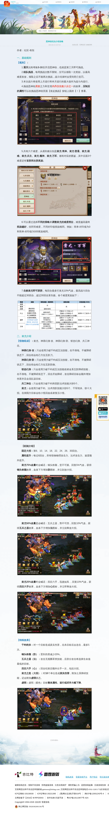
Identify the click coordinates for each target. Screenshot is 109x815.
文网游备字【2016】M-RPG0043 (29, 798)
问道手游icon (7, 4)
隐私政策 (69, 777)
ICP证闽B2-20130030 (24, 794)
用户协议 (93, 777)
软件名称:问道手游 (55, 798)
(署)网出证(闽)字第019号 (70, 794)
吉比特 (38, 802)
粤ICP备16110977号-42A (78, 798)
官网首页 (82, 45)
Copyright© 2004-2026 (24, 802)
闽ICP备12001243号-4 (94, 794)
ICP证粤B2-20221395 (46, 794)
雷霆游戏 (45, 802)
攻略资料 (89, 45)
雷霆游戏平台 (81, 777)
